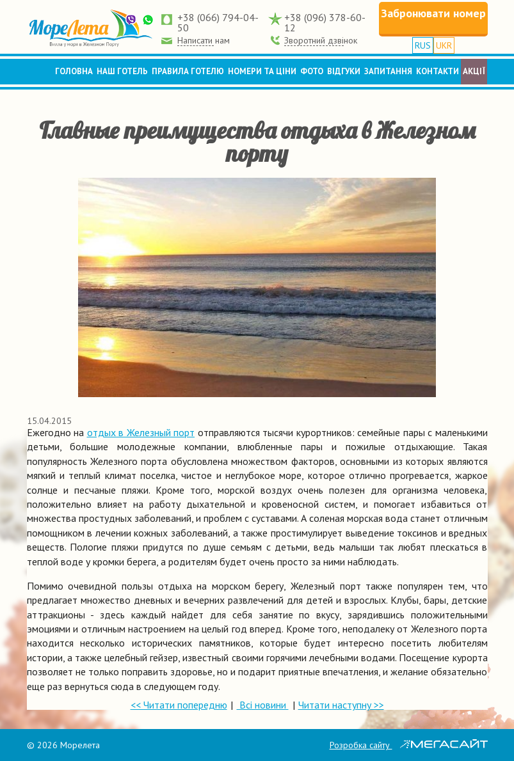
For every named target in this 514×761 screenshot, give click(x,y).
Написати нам (203, 40)
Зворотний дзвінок (320, 40)
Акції (474, 71)
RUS (423, 45)
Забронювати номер (433, 13)
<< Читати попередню (179, 704)
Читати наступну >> (341, 704)
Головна (74, 71)
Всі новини (263, 704)
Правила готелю (188, 71)
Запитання (388, 71)
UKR (444, 45)
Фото (311, 71)
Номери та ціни (262, 71)
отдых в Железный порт (141, 432)
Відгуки (343, 71)
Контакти (437, 71)
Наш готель (122, 71)
